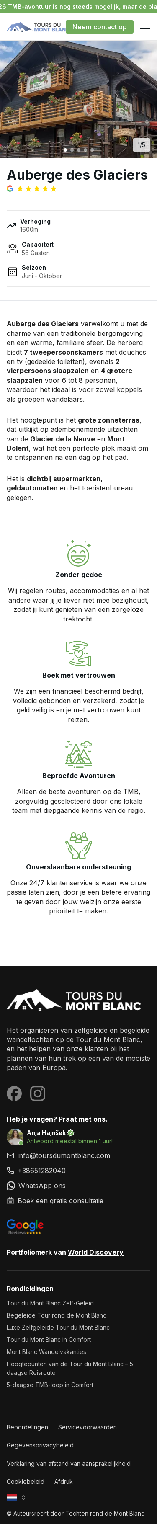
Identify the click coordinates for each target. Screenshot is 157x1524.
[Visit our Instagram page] (37, 1093)
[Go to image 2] (72, 150)
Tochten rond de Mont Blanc (104, 1513)
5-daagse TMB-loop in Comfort (50, 1384)
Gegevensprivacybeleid (40, 1445)
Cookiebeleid (25, 1481)
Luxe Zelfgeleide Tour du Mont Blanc (58, 1327)
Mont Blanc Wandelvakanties (46, 1351)
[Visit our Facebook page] (14, 1093)
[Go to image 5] (92, 150)
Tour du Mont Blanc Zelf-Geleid (50, 1303)
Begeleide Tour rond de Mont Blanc (56, 1315)
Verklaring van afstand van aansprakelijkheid (69, 1463)
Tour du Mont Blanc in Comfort (49, 1339)
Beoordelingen (27, 1427)
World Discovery (96, 1252)
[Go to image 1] (65, 150)
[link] (78, 1171)
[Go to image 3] (78, 150)
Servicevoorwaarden (87, 1427)
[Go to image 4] (85, 150)
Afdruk (63, 1481)
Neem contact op (99, 27)
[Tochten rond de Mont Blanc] (78, 1000)
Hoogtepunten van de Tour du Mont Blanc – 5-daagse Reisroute (71, 1368)
